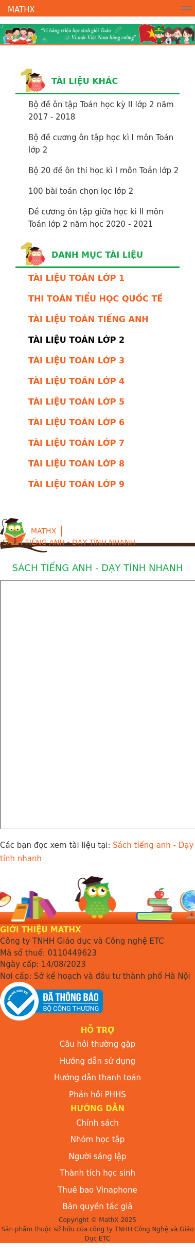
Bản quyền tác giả (97, 1206)
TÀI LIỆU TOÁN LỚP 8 (76, 463)
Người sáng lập (97, 1156)
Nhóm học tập (97, 1139)
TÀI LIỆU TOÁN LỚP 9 (76, 484)
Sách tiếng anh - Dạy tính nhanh (69, 542)
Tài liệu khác (84, 81)
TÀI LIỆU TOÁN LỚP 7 (76, 443)
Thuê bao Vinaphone (97, 1190)
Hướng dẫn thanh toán (97, 1077)
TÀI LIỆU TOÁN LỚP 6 (76, 422)
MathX (21, 9)
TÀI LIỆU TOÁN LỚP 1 (76, 278)
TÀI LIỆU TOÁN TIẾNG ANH (88, 319)
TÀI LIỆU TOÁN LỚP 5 (76, 402)
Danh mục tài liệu (97, 255)
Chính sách (97, 1123)
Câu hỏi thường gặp (98, 1044)
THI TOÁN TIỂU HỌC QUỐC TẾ (95, 299)
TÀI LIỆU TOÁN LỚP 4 (76, 381)
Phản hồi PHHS (97, 1094)
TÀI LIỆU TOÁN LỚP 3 (76, 360)
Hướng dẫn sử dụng (97, 1061)
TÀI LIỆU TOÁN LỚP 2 (76, 340)
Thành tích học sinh (97, 1173)
